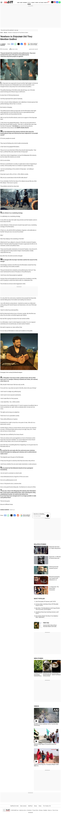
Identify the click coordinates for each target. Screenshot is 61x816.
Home (1, 32)
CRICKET (33, 2)
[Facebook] (57, 2)
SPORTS (36, 2)
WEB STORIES (38, 658)
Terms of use (55, 810)
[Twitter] (52, 2)
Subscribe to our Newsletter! (39, 513)
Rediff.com (16, 810)
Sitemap (40, 810)
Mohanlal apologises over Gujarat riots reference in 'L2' (54, 578)
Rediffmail (30, 805)
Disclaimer (29, 810)
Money (35, 805)
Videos (40, 805)
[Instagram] (54, 2)
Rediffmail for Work (14, 805)
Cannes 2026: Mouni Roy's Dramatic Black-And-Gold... (50, 625)
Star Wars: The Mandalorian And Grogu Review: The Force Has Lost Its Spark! (48, 608)
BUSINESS (25, 2)
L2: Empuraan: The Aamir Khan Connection (54, 588)
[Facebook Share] (21, 44)
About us (50, 810)
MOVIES (29, 2)
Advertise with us (22, 810)
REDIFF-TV (46, 2)
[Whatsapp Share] (15, 44)
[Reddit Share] (24, 44)
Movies (5, 32)
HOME (18, 2)
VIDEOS (36, 706)
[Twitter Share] (18, 44)
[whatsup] (59, 2)
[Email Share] (12, 44)
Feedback (45, 810)
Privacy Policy (35, 810)
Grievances (30, 812)
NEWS (21, 2)
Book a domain (23, 805)
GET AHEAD (41, 2)
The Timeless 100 (47, 805)
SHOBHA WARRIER (3, 44)
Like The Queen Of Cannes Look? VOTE (46, 601)
